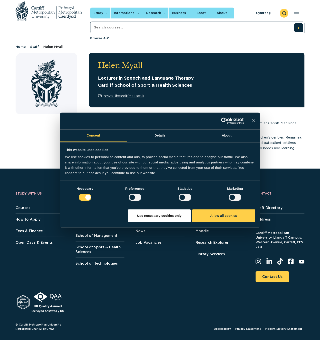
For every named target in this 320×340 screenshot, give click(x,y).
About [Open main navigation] (222, 13)
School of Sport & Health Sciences (98, 249)
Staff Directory (269, 208)
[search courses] (298, 27)
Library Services (210, 254)
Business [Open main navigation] (179, 13)
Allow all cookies (223, 216)
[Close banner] (253, 120)
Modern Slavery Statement (283, 328)
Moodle (202, 231)
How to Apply (28, 219)
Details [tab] (160, 135)
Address (263, 219)
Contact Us (272, 277)
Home (21, 47)
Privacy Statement (248, 328)
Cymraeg (263, 13)
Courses (23, 208)
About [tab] (227, 135)
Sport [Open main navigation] (201, 13)
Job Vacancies (149, 242)
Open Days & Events (34, 242)
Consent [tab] (93, 135)
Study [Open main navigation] (98, 13)
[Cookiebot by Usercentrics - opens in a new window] (224, 120)
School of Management (96, 235)
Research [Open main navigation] (153, 13)
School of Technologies (97, 263)
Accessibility (222, 328)
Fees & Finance (29, 231)
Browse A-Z (99, 38)
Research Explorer (212, 242)
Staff (34, 47)
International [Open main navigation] (124, 13)
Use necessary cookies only (159, 216)
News (140, 231)
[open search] (284, 13)
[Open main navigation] (295, 13)
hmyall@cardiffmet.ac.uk (121, 96)
